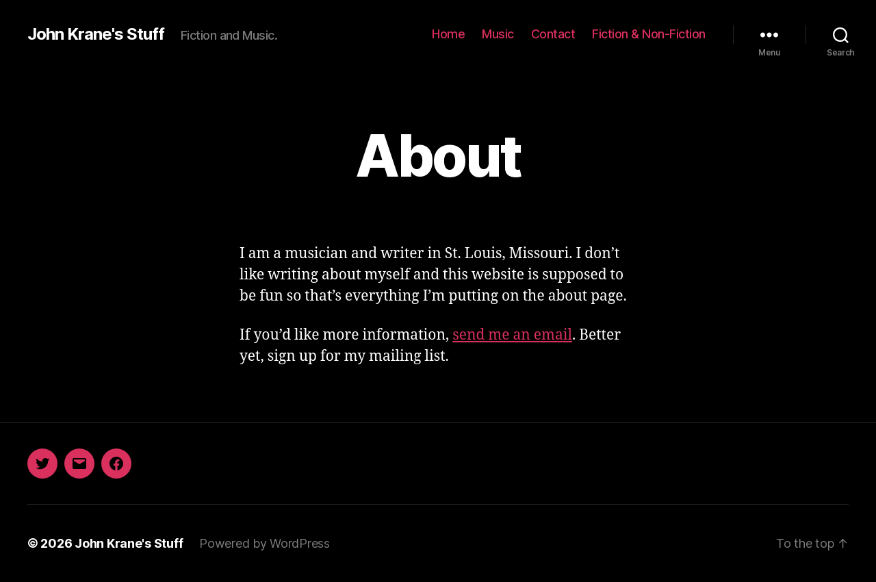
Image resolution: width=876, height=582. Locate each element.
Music (498, 34)
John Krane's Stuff (95, 34)
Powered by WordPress (264, 543)
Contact (553, 34)
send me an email (512, 335)
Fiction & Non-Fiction (649, 34)
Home (448, 34)
